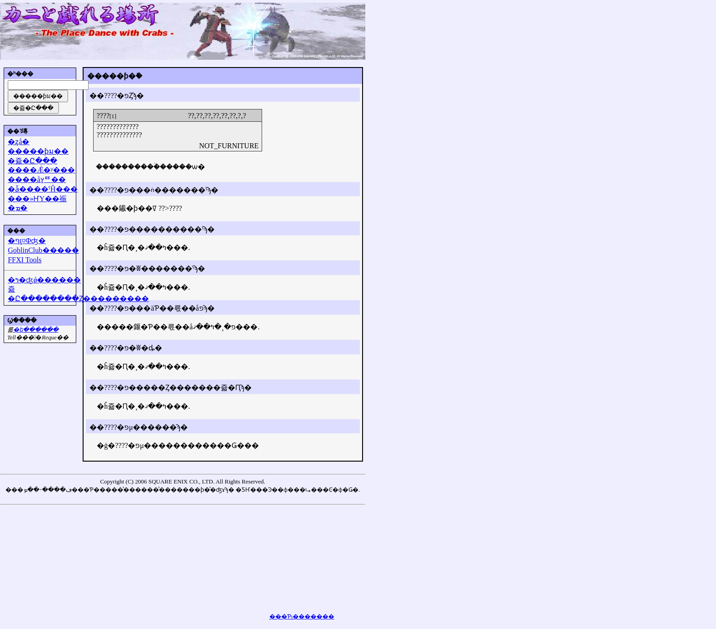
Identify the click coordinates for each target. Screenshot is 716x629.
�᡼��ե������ (35, 329)
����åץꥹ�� (37, 179)
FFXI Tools (25, 260)
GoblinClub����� (43, 250)
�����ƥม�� (38, 151)
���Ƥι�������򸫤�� (302, 616)
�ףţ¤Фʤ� (27, 240)
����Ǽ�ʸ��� (41, 170)
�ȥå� (18, 142)
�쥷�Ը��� (32, 161)
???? (102, 116)
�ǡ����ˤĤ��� (43, 189)
